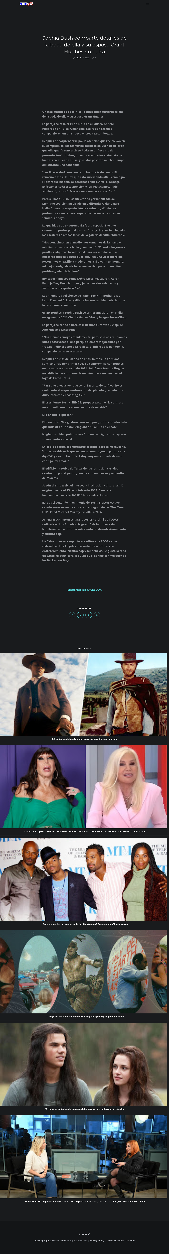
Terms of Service (115, 1240)
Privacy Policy (97, 1240)
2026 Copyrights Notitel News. (50, 1240)
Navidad (130, 1240)
